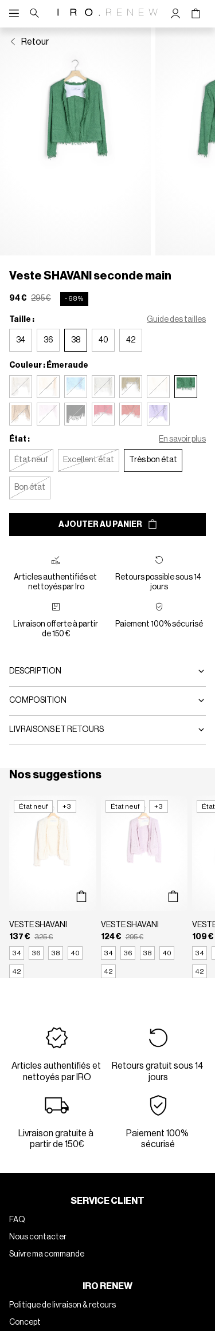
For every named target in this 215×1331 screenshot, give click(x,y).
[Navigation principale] (17, 13)
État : (19, 439)
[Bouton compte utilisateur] (176, 13)
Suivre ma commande (46, 1254)
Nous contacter (38, 1237)
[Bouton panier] (196, 13)
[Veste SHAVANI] (52, 887)
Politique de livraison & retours (62, 1305)
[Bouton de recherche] (35, 13)
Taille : (21, 320)
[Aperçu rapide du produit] (82, 897)
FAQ (17, 1220)
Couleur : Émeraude (48, 365)
